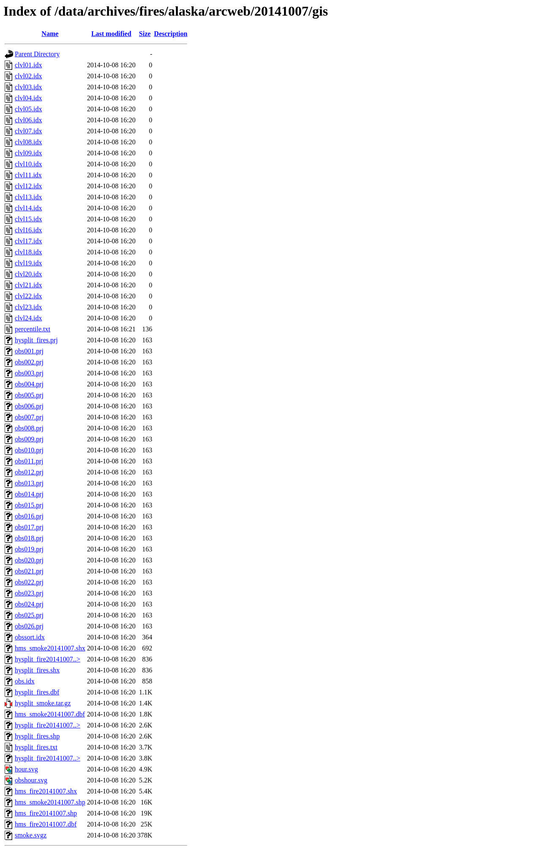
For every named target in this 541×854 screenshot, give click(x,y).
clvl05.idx (28, 109)
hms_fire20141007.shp (46, 813)
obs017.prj (29, 527)
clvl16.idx (28, 230)
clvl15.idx (28, 219)
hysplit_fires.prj (36, 340)
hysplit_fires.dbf (37, 692)
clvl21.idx (28, 285)
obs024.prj (29, 604)
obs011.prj (29, 461)
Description (170, 33)
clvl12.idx (28, 186)
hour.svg (26, 769)
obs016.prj (29, 516)
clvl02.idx (28, 76)
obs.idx (25, 681)
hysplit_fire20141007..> (47, 659)
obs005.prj (29, 395)
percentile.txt (32, 329)
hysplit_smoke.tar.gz (43, 703)
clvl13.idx (28, 197)
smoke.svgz (30, 835)
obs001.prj (29, 351)
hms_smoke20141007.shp (50, 802)
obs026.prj (29, 626)
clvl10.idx (28, 164)
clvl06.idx (28, 120)
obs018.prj (29, 538)
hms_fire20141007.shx (46, 791)
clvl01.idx (28, 65)
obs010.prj (29, 450)
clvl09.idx (28, 153)
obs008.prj (29, 428)
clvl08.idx (28, 142)
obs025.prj (29, 615)
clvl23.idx (28, 307)
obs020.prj (29, 560)
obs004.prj (29, 384)
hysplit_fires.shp (37, 736)
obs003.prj (29, 373)
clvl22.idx (28, 296)
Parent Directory (37, 54)
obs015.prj (29, 505)
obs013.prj (29, 483)
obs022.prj (29, 582)
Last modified (111, 33)
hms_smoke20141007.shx (50, 648)
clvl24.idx (28, 318)
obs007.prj (29, 417)
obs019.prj (29, 549)
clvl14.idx (28, 208)
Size (145, 33)
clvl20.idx (28, 274)
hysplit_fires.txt (36, 747)
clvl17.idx (28, 241)
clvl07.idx (28, 131)
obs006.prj (29, 406)
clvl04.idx (28, 98)
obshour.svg (31, 780)
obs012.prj (29, 472)
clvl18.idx (28, 252)
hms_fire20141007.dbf (46, 824)
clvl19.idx (28, 263)
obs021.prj (29, 571)
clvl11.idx (28, 175)
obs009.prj (29, 439)
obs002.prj (29, 362)
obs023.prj (29, 593)
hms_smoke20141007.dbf (50, 714)
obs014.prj (29, 494)
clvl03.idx (28, 87)
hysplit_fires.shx (37, 670)
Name (49, 33)
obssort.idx (30, 637)
